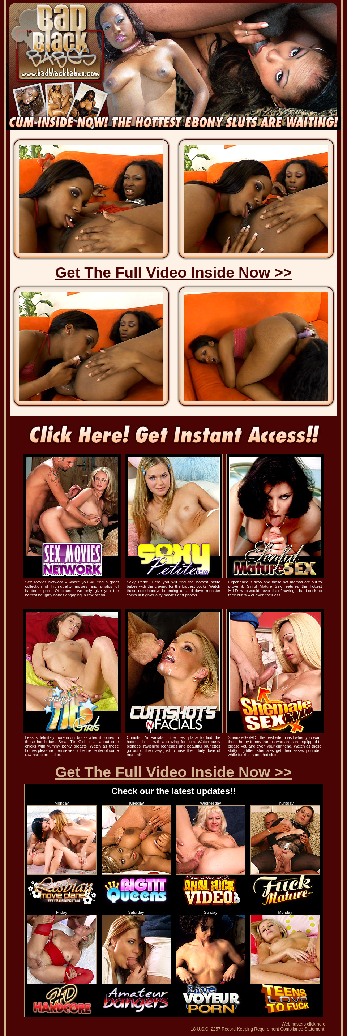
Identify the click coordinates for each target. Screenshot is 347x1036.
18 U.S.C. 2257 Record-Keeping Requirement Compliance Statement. (258, 1029)
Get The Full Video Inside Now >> (173, 272)
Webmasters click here (303, 1024)
